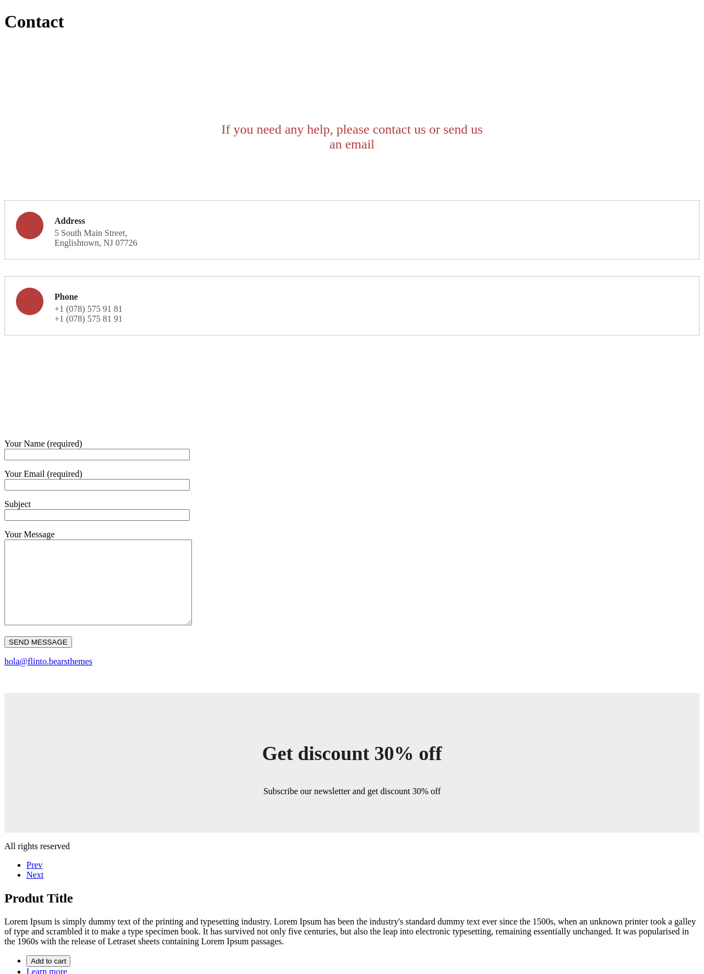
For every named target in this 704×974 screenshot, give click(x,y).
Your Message (29, 534)
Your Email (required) (43, 473)
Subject (17, 504)
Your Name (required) (43, 443)
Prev (34, 881)
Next (34, 891)
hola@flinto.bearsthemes (48, 678)
